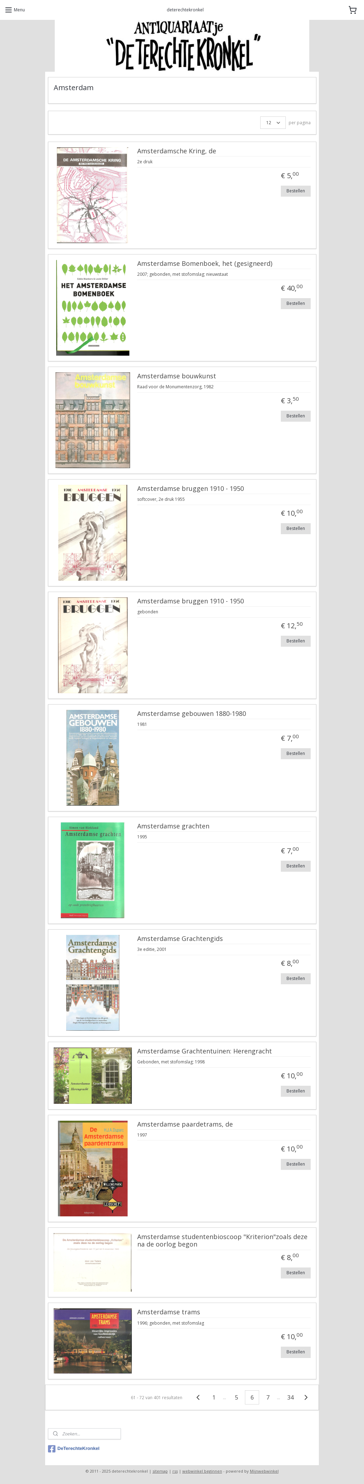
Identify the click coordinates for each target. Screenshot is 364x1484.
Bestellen (296, 191)
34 (290, 1397)
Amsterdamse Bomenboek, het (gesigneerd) (204, 264)
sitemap (160, 1471)
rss (175, 1471)
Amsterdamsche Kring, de (176, 151)
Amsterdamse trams (168, 1312)
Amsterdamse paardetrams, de (185, 1124)
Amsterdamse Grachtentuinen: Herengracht (204, 1051)
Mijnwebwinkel (264, 1471)
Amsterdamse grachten (173, 826)
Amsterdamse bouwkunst (176, 376)
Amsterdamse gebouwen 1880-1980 (191, 714)
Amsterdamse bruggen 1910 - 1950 (190, 489)
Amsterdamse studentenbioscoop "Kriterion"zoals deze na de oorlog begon (222, 1241)
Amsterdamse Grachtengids (180, 939)
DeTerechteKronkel (74, 1449)
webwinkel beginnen (202, 1471)
